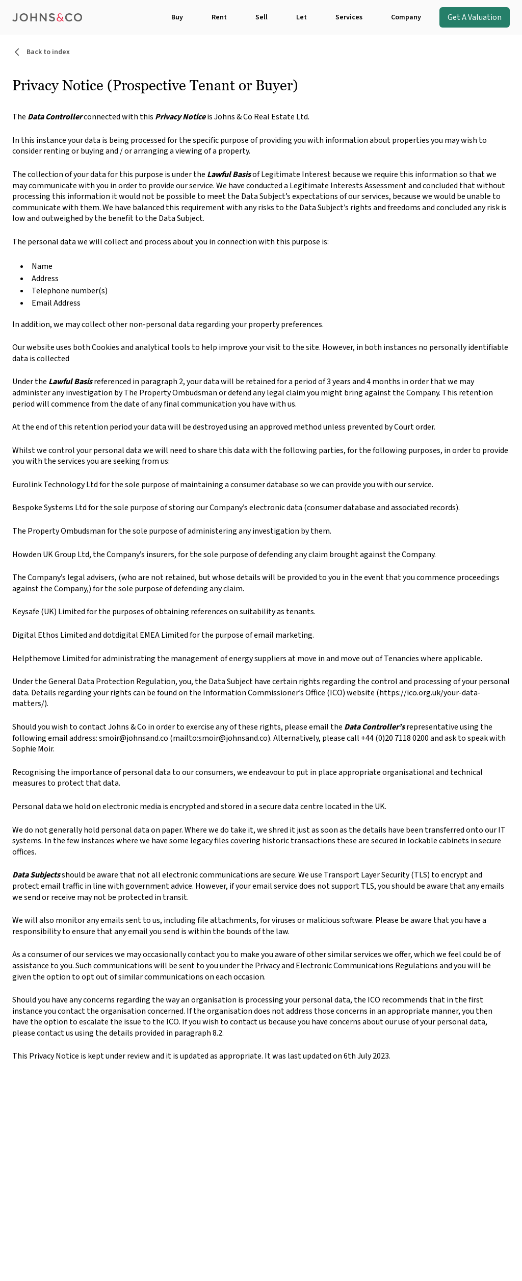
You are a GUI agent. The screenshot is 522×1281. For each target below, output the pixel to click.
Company (406, 17)
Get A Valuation (475, 17)
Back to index (41, 52)
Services (348, 17)
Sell (261, 17)
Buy (177, 17)
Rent (219, 17)
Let (301, 17)
